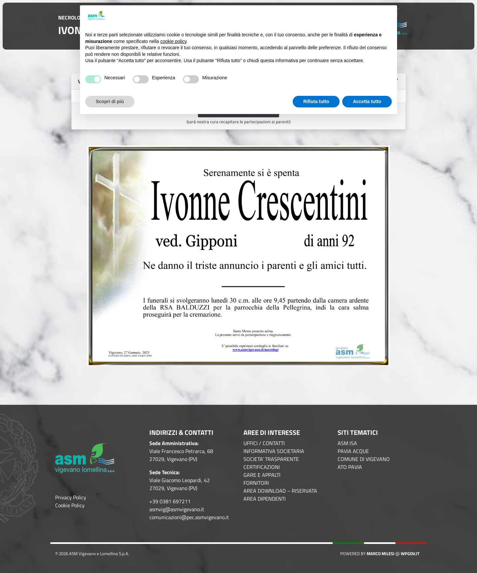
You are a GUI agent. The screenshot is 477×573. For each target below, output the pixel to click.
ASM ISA (347, 443)
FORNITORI (256, 483)
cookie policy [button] (173, 41)
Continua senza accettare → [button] (358, 15)
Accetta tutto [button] (367, 101)
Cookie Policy (70, 505)
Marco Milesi (380, 553)
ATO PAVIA (350, 467)
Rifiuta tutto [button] (316, 101)
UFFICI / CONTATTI (264, 443)
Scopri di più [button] (110, 101)
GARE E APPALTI (261, 475)
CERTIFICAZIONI (261, 467)
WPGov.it (410, 553)
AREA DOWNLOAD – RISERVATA (280, 491)
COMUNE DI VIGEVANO (364, 459)
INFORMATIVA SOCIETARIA (273, 451)
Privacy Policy (70, 497)
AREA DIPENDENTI (264, 499)
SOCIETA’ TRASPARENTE (271, 459)
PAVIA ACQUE (353, 451)
